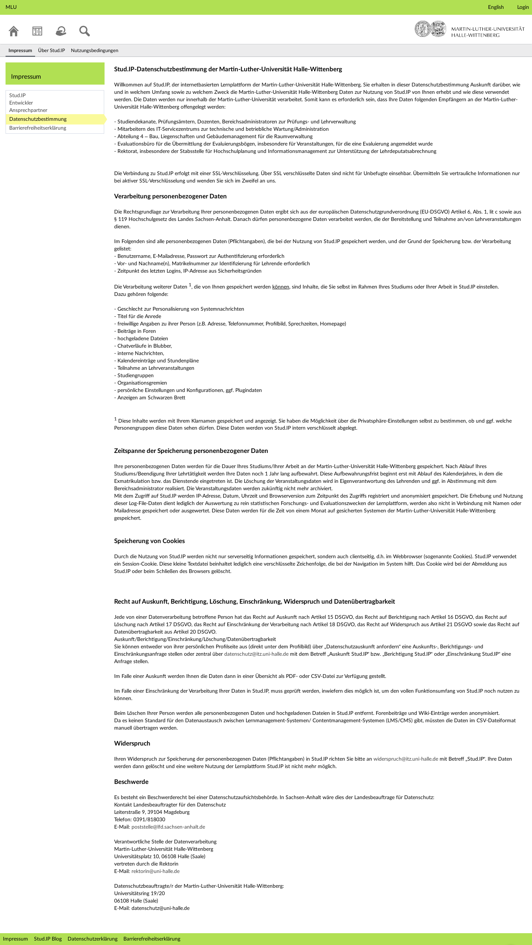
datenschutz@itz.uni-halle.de (256, 654)
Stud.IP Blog (48, 939)
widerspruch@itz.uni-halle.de (406, 759)
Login (523, 7)
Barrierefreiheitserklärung (37, 128)
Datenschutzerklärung (92, 939)
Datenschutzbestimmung (37, 119)
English (496, 7)
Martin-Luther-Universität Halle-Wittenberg (470, 29)
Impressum (15, 939)
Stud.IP (17, 95)
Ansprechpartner (28, 110)
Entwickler (21, 103)
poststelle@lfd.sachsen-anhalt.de (168, 827)
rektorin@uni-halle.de (156, 871)
